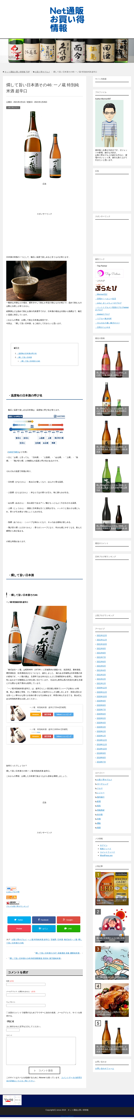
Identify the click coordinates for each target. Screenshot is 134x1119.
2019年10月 (102, 749)
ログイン (103, 845)
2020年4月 (101, 723)
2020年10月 (102, 697)
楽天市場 (47, 714)
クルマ (100, 788)
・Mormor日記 (101, 294)
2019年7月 (101, 762)
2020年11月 (102, 692)
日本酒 (60, 940)
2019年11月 (102, 745)
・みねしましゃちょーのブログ (108, 303)
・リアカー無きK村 (103, 319)
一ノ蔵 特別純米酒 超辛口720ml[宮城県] (48, 707)
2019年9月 (101, 753)
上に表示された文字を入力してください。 (24, 1027)
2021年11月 (102, 640)
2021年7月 (101, 657)
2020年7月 (101, 710)
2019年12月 (102, 740)
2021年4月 (101, 670)
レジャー (101, 793)
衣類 (99, 819)
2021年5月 (101, 666)
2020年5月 (101, 718)
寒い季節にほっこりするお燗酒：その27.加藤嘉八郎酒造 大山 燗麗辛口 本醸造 (111, 410)
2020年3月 (101, 727)
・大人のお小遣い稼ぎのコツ (107, 323)
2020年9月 (101, 701)
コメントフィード (107, 852)
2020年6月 (101, 714)
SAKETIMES (13, 452)
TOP (17, 72)
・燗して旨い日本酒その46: (30, 361)
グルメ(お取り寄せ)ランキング (17, 906)
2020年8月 (101, 705)
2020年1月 (101, 736)
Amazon (35, 714)
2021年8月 (101, 653)
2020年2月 (101, 731)
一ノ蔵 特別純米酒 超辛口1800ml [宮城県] (49, 729)
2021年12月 (102, 635)
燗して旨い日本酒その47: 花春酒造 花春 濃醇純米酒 (57, 953)
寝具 (99, 806)
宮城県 (53, 940)
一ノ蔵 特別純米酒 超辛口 (39, 940)
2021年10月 (102, 644)
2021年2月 (101, 679)
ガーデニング (102, 784)
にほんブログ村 (12, 892)
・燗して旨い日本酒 (24, 357)
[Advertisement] (44, 232)
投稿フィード (105, 849)
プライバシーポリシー (67, 1116)
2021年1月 (101, 683)
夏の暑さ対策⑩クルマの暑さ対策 (110, 938)
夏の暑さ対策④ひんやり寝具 (108, 977)
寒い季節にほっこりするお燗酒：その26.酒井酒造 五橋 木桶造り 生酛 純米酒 (112, 449)
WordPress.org (106, 855)
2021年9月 (101, 649)
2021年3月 (101, 675)
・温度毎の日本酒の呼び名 (27, 353)
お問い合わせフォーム (104, 1068)
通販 (99, 823)
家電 (99, 801)
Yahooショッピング (63, 714)
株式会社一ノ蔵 (70, 940)
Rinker (38, 710)
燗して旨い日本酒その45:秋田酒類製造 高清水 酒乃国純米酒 (35, 958)
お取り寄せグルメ (13, 107)
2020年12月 (102, 688)
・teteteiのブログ (102, 314)
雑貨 (99, 828)
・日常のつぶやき (102, 327)
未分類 (100, 815)
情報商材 (101, 810)
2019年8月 (101, 758)
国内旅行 (101, 797)
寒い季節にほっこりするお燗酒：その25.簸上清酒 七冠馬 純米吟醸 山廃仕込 (111, 487)
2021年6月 (101, 662)
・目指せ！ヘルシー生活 (105, 299)
